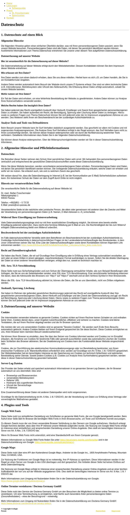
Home (9, 3)
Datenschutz (100, 511)
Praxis (9, 10)
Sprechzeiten (18, 15)
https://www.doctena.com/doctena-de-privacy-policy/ (26, 503)
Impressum (116, 511)
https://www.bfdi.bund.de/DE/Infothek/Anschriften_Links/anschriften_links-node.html (61, 245)
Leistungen (11, 6)
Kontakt (10, 18)
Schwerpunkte (19, 8)
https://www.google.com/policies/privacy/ (54, 442)
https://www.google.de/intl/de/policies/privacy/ (22, 481)
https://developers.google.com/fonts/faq (79, 440)
